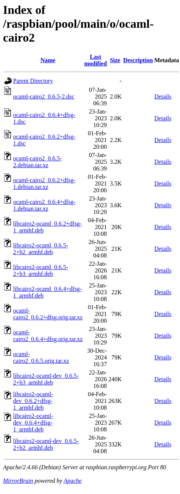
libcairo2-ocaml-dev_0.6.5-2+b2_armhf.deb (46, 444)
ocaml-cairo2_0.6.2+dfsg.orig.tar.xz (47, 313)
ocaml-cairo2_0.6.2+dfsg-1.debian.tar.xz (44, 183)
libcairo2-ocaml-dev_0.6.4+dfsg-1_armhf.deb (33, 423)
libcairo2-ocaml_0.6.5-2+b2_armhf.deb (40, 248)
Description (138, 60)
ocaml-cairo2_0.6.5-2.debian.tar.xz (37, 161)
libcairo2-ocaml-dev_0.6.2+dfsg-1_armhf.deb (33, 401)
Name (48, 60)
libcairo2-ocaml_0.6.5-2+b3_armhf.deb (40, 270)
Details (162, 96)
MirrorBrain (18, 481)
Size (115, 60)
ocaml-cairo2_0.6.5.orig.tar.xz (41, 357)
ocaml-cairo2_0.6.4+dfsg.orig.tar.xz (47, 335)
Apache (73, 481)
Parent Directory (33, 81)
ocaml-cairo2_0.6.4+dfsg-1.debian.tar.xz (44, 205)
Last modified (95, 60)
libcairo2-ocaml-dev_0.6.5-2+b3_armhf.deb (46, 379)
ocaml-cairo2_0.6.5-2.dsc (43, 96)
